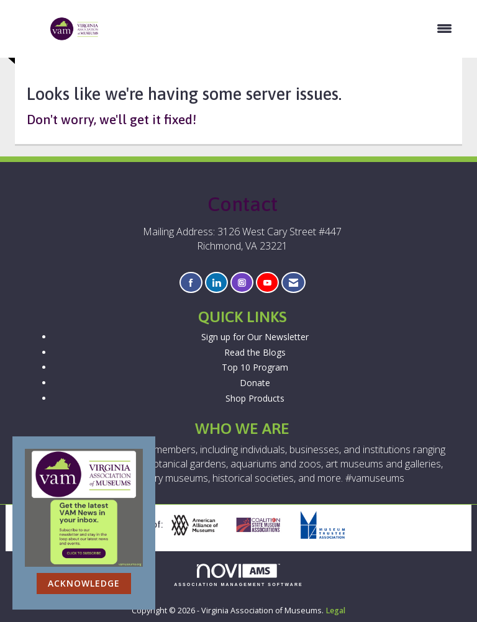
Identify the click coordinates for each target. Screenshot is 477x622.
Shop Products (254, 398)
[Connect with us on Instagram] (241, 283)
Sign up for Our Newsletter (255, 337)
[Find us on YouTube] (267, 283)
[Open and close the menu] (282, 28)
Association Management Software (238, 575)
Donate (255, 383)
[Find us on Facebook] (190, 283)
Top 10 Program (255, 367)
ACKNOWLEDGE (84, 583)
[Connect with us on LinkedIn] (216, 283)
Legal (335, 610)
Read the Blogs (255, 352)
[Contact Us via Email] (293, 283)
